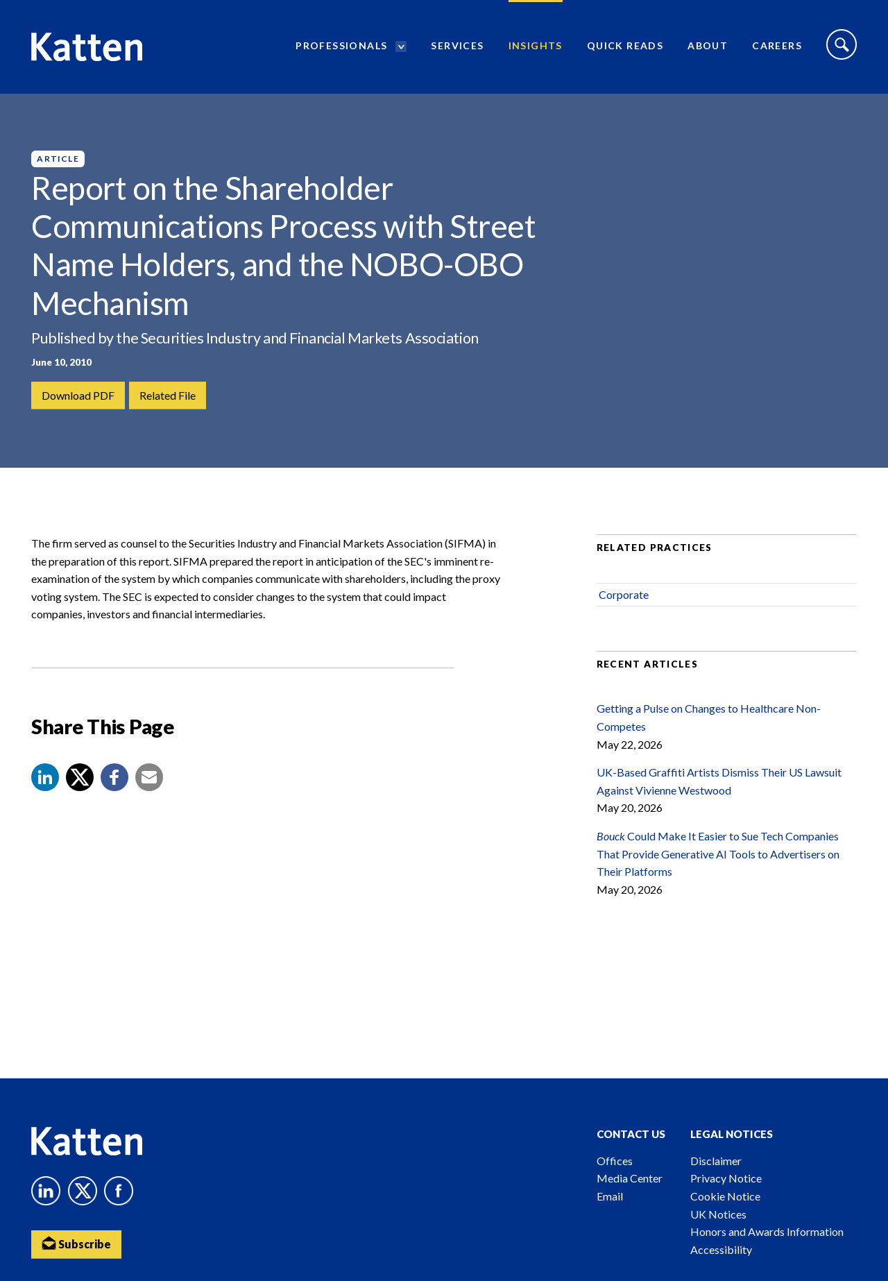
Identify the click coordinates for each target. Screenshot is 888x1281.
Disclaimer (716, 1160)
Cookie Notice (725, 1196)
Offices (615, 1160)
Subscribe (76, 1243)
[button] (45, 777)
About (708, 45)
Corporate (624, 594)
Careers (777, 45)
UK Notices (718, 1214)
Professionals (341, 45)
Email (610, 1196)
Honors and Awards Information (767, 1231)
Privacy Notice (726, 1178)
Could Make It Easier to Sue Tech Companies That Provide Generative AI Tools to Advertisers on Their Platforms (718, 853)
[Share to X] (80, 777)
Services (457, 45)
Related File (167, 395)
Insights (536, 45)
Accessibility (721, 1249)
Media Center (630, 1178)
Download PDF (78, 395)
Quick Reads (625, 45)
